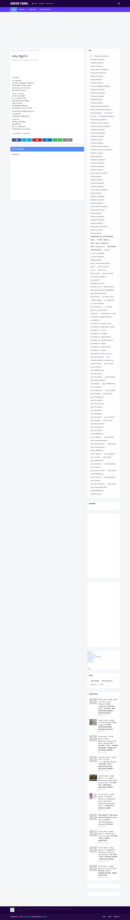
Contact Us (117, 916)
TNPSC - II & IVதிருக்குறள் (97, 246)
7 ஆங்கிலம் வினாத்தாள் (97, 186)
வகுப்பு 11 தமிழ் (107, 393)
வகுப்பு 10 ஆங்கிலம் (96, 377)
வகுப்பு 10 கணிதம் (110, 377)
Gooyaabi (44, 916)
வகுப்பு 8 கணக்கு (95, 467)
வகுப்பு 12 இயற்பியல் (96, 413)
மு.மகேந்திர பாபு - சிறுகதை (98, 343)
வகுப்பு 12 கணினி (95, 420)
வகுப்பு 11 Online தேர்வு (108, 383)
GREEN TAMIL (19, 3)
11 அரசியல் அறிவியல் (96, 83)
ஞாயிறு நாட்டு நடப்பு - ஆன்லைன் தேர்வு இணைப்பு (101, 287)
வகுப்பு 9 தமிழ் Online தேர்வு (98, 487)
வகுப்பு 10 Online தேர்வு (97, 370)
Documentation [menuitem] (45, 9)
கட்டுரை (92, 270)
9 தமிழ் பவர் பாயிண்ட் (96, 230)
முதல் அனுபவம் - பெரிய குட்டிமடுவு (100, 353)
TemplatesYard (26, 916)
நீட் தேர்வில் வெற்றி (108, 296)
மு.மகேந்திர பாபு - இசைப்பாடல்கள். (100, 323)
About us (90, 660)
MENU (89, 669)
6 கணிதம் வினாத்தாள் (96, 169)
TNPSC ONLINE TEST (95, 250)
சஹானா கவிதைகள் (107, 273)
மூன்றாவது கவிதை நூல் (97, 357)
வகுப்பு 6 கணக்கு (109, 437)
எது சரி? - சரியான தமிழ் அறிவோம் (100, 263)
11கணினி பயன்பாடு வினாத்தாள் (99, 123)
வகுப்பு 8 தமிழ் (112, 470)
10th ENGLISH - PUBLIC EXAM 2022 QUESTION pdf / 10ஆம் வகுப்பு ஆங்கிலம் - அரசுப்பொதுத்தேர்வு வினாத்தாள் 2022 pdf (108, 819)
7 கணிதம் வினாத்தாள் (96, 179)
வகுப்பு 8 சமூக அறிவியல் (97, 470)
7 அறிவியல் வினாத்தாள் (97, 183)
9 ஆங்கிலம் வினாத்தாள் (97, 220)
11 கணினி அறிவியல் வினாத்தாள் (99, 106)
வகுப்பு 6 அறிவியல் (96, 367)
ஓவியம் (92, 266)
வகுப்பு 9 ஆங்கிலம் (109, 477)
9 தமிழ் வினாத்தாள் (95, 233)
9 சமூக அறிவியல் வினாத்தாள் (98, 226)
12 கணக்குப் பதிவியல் (96, 139)
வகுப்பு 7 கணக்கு (95, 457)
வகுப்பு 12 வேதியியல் (96, 407)
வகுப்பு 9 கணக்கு (95, 480)
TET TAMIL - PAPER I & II (103, 240)
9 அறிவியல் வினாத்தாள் (97, 216)
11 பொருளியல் (109, 113)
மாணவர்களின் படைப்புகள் (108, 313)
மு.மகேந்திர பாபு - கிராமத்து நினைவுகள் (101, 340)
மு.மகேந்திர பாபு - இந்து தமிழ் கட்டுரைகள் (102, 327)
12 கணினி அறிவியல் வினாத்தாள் (99, 146)
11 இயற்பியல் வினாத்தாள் (97, 93)
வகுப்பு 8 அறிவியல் (96, 464)
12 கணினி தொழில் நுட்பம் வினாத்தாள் (101, 149)
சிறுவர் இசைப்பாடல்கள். (97, 283)
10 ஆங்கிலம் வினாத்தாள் (97, 59)
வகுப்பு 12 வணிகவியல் (96, 427)
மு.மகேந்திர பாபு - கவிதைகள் (24, 50)
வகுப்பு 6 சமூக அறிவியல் (97, 444)
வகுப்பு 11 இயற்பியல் (96, 390)
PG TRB (92, 240)
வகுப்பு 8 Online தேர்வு (96, 460)
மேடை (108, 357)
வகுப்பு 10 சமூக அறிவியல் (97, 380)
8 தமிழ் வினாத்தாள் (95, 213)
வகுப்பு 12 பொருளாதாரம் (97, 423)
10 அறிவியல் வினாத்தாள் (101, 56)
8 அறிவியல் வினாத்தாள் (97, 196)
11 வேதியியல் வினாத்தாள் (106, 116)
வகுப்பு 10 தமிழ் (94, 383)
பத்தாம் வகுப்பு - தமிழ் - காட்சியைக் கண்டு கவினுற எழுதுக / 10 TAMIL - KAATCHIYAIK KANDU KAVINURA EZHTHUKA (107, 724)
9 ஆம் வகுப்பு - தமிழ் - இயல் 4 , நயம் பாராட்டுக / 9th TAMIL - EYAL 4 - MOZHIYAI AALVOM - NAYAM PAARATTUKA (107, 870)
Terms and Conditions (94, 657)
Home (34, 3)
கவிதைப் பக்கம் (94, 273)
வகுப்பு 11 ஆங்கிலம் (96, 387)
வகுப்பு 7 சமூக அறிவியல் (97, 447)
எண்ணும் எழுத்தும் (95, 260)
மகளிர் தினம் (94, 313)
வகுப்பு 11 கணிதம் (110, 390)
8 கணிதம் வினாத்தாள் (96, 203)
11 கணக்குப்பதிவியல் (96, 99)
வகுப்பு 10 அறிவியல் (96, 373)
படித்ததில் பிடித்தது (95, 300)
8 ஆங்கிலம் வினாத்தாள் (97, 200)
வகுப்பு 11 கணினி (95, 393)
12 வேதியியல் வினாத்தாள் (97, 159)
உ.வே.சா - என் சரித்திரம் (97, 253)
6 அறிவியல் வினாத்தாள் (97, 163)
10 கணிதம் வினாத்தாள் (96, 63)
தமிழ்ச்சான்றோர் (95, 296)
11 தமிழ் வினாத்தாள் (96, 113)
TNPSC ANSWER (111, 246)
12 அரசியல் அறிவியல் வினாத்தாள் (100, 126)
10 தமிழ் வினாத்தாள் (96, 79)
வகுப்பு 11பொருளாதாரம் (97, 403)
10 (91, 56)
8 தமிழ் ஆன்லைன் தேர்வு (97, 210)
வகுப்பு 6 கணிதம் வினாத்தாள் (98, 440)
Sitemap (90, 653)
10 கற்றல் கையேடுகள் (96, 66)
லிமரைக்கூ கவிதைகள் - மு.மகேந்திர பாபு (102, 360)
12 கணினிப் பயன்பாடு (96, 153)
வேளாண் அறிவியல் (96, 494)
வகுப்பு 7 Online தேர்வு (96, 450)
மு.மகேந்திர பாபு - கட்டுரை (98, 330)
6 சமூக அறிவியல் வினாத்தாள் (98, 173)
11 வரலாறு (93, 116)
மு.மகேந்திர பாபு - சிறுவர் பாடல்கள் (100, 347)
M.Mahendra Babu (18, 60)
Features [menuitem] (21, 9)
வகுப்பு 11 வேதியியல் (96, 400)
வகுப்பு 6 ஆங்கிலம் (95, 437)
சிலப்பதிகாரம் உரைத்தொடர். (98, 276)
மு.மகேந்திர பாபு (95, 320)
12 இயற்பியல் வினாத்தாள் (97, 133)
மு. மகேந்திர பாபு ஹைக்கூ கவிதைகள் (101, 317)
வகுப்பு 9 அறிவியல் (96, 477)
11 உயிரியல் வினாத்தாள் (97, 96)
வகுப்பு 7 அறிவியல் (95, 454)
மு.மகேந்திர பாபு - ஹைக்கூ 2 (98, 350)
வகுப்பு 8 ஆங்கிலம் (109, 464)
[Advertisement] (65, 30)
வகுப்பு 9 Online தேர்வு (96, 474)
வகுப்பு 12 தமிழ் (108, 363)
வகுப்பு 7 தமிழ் (107, 457)
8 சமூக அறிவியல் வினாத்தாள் (98, 206)
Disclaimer (90, 658)
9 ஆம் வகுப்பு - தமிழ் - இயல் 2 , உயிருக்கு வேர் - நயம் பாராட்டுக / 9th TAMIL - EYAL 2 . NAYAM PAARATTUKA (108, 835)
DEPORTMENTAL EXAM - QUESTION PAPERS (101, 236)
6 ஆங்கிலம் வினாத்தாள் (97, 166)
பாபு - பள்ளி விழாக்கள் (96, 303)
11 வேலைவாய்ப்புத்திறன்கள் (98, 119)
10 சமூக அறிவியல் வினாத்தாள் (99, 69)
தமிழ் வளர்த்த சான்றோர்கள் (98, 293)
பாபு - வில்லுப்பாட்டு (96, 306)
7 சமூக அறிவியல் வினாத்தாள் (98, 190)
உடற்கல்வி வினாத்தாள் (97, 256)
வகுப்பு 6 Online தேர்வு (96, 433)
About (42, 3)
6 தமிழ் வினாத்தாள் (95, 176)
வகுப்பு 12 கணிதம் (109, 417)
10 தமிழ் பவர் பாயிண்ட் (97, 76)
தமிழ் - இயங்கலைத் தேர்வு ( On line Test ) (102, 290)
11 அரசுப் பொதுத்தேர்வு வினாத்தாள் (100, 86)
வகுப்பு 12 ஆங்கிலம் (96, 410)
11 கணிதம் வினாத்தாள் (96, 103)
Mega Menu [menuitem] (33, 9)
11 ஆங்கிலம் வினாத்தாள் (97, 89)
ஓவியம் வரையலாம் (103, 266)
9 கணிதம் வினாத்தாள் (96, 223)
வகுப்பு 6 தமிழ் (111, 444)
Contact (50, 3)
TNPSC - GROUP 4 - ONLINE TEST (99, 243)
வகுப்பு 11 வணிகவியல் (96, 397)
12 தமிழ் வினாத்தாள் (96, 156)
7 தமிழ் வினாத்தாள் (95, 193)
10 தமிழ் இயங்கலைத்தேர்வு (98, 73)
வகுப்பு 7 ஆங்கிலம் (109, 454)
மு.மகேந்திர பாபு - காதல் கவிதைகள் (100, 337)
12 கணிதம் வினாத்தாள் (96, 143)
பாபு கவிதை (108, 306)
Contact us (90, 662)
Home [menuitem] (14, 9)
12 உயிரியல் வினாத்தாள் (97, 136)
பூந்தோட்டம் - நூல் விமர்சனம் (98, 310)
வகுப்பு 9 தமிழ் (111, 484)
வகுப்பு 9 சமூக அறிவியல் (97, 484)
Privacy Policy (91, 655)
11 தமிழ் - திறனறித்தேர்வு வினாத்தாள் (100, 109)
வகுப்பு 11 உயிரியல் (95, 363)
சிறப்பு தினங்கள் (95, 280)
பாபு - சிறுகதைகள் (109, 300)
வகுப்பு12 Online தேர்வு (96, 490)
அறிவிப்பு (107, 250)
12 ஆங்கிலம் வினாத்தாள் (97, 129)
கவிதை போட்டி (102, 270)
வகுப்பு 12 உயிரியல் (96, 417)
